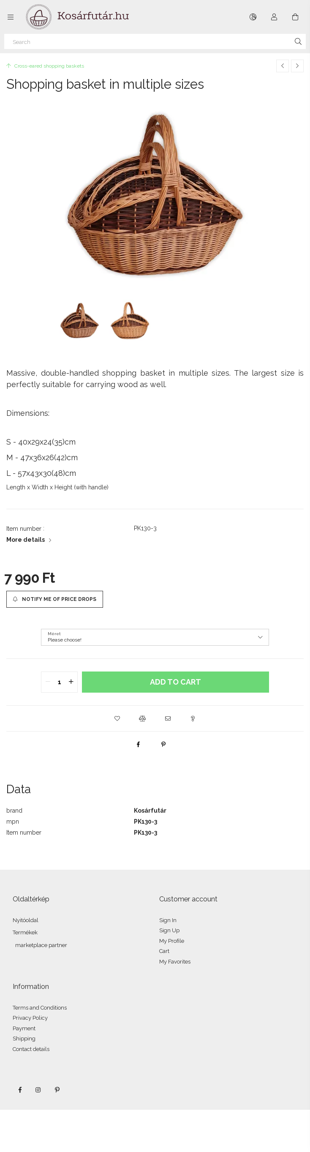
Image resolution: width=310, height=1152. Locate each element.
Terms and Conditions (40, 1008)
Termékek (25, 932)
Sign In (168, 920)
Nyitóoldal (25, 920)
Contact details (31, 1049)
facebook (20, 1090)
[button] (117, 718)
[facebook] (138, 744)
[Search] (155, 41)
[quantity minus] (47, 682)
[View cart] (295, 17)
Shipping (24, 1038)
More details (25, 539)
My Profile (171, 941)
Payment (24, 1028)
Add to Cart (175, 681)
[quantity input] (59, 682)
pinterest (57, 1090)
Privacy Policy (30, 1018)
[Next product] (297, 66)
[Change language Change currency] (253, 17)
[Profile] (274, 17)
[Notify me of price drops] (54, 599)
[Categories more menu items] (10, 17)
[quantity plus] (71, 682)
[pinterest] (163, 744)
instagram (38, 1090)
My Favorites (174, 961)
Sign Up (169, 930)
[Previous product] (282, 66)
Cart (164, 951)
